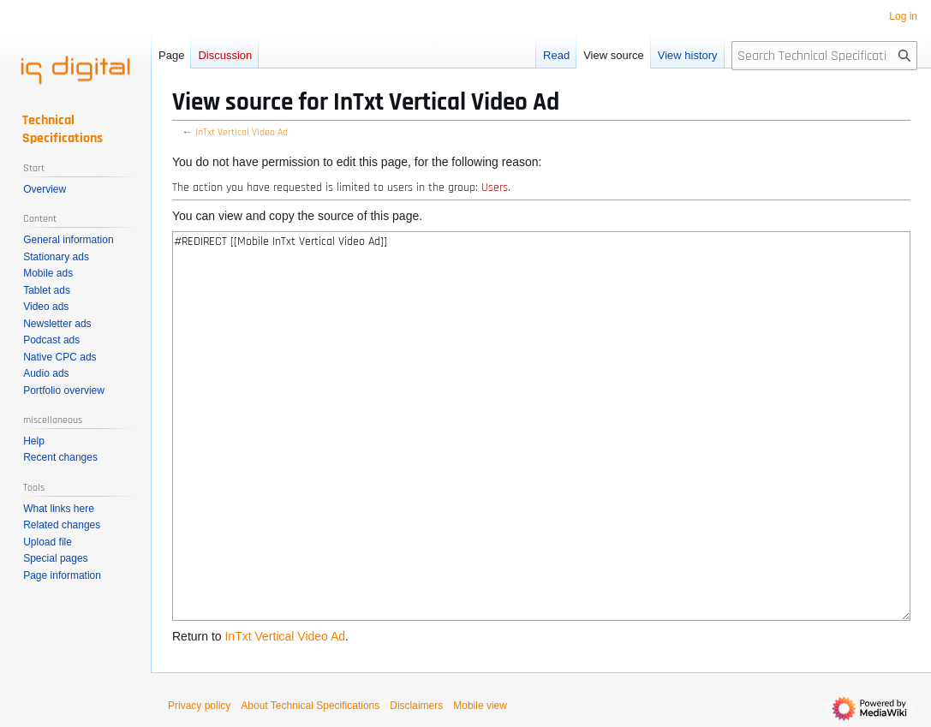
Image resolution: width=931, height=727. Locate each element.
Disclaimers (416, 706)
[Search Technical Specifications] (824, 55)
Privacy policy (199, 706)
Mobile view (480, 706)
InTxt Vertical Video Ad (241, 132)
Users (494, 187)
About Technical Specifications (310, 706)
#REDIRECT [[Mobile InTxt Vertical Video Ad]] (541, 426)
